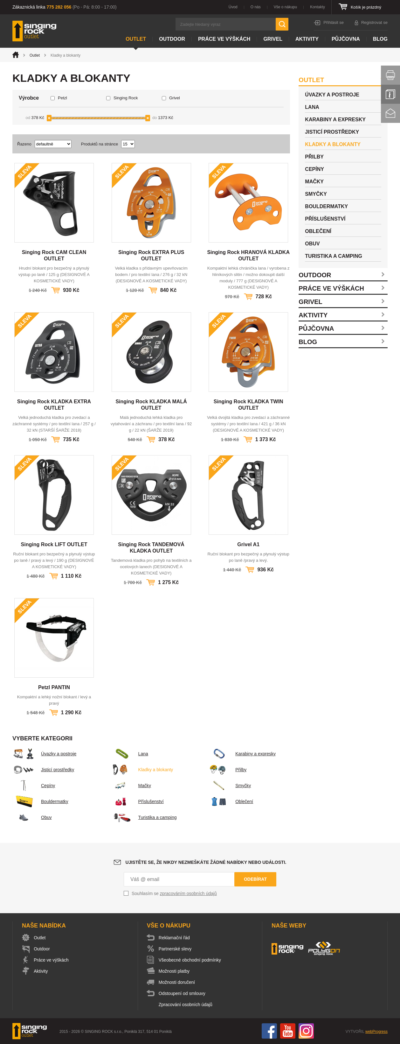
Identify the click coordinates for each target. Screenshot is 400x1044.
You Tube (287, 1031)
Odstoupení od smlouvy (182, 993)
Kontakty (317, 7)
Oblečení (230, 801)
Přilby (226, 769)
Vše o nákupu (285, 7)
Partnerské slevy (175, 948)
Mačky (130, 785)
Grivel (272, 39)
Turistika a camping (143, 817)
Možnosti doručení (177, 982)
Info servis (390, 94)
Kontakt (390, 113)
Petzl (62, 97)
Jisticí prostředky (43, 769)
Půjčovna (346, 39)
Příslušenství (137, 801)
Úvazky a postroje (44, 753)
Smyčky (229, 785)
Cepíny (33, 785)
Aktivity (307, 39)
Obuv (32, 817)
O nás (256, 7)
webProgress (376, 1031)
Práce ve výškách (224, 39)
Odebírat (255, 879)
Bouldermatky (40, 801)
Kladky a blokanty (141, 769)
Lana (129, 753)
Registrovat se (374, 22)
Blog (380, 39)
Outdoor (172, 39)
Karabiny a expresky (241, 753)
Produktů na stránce (99, 144)
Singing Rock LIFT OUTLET (54, 544)
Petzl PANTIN (54, 687)
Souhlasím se (174, 893)
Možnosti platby (174, 971)
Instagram (306, 1031)
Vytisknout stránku (390, 75)
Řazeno (24, 144)
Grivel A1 (248, 544)
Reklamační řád (174, 937)
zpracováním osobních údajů (188, 893)
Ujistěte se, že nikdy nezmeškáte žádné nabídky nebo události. (206, 862)
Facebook (269, 1031)
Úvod (233, 7)
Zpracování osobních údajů (186, 1004)
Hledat (282, 24)
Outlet (136, 39)
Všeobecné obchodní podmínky (190, 960)
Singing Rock (126, 97)
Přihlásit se (333, 22)
